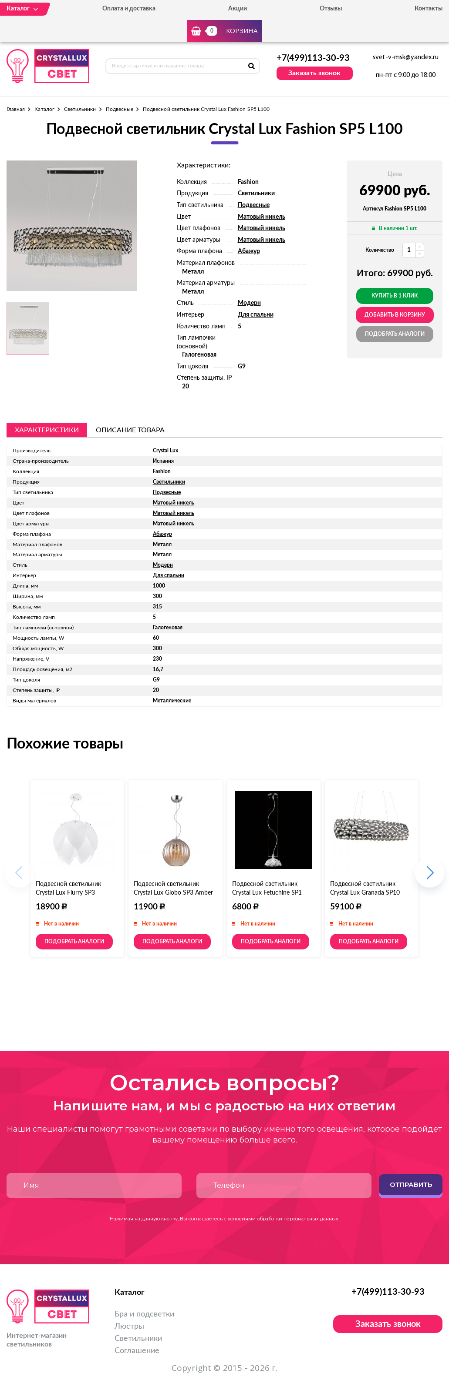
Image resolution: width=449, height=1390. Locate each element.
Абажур (249, 251)
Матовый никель (261, 217)
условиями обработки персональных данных (283, 1219)
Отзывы (331, 9)
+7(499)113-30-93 (313, 58)
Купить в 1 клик (394, 295)
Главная (16, 109)
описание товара (130, 430)
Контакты (428, 9)
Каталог (44, 109)
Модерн (249, 303)
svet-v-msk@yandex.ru (406, 57)
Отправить (411, 1184)
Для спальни (255, 315)
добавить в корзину (395, 314)
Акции (237, 9)
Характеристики (47, 430)
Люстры (129, 1326)
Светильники (80, 109)
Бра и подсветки (144, 1314)
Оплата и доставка (128, 9)
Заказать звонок (314, 73)
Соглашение (137, 1351)
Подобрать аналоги (395, 334)
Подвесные (120, 109)
